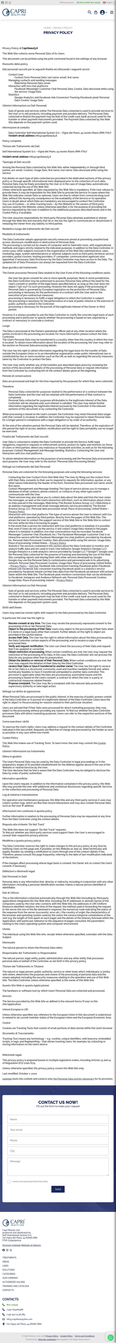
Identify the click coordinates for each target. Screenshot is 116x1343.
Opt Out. (34, 566)
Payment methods (11, 1245)
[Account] (104, 12)
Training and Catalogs (15, 1286)
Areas (5, 1261)
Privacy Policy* (43, 1181)
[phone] (58, 1305)
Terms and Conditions (84, 1336)
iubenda (7, 1078)
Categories (8, 1274)
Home (47, 27)
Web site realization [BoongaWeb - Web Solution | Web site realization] (47, 1339)
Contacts (8, 1290)
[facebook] (2, 2)
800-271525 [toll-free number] (88, 3)
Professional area (67, 3)
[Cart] (96, 12)
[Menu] (112, 12)
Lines (5, 1265)
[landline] (58, 1309)
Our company (10, 1278)
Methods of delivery (31, 1245)
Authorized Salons (13, 1282)
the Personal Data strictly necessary (73, 1078)
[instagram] (6, 2)
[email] (58, 1319)
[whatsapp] (10, 2)
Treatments (9, 1257)
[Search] (90, 12)
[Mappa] (58, 1324)
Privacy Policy (16, 511)
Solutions (8, 1269)
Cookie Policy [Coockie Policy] (66, 1336)
